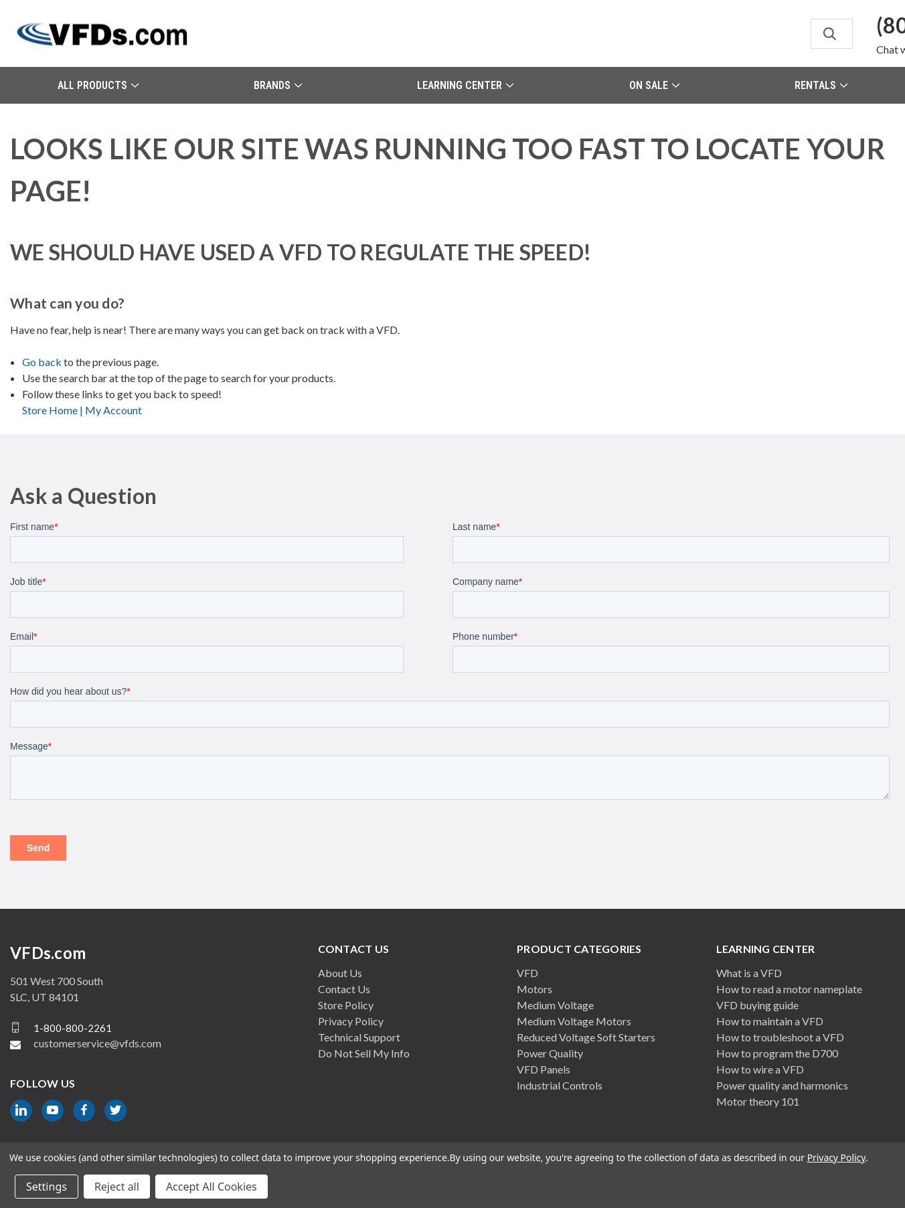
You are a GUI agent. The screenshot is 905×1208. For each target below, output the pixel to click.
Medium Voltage (555, 1005)
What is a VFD (749, 972)
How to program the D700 (777, 1053)
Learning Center (465, 85)
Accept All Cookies (211, 1186)
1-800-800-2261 (72, 1027)
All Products (98, 85)
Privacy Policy (351, 1021)
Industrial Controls (559, 1085)
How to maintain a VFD (769, 1021)
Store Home (53, 410)
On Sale (654, 85)
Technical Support (359, 1037)
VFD (527, 972)
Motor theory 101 (757, 1101)
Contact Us (344, 988)
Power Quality (550, 1053)
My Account (113, 410)
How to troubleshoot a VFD (780, 1037)
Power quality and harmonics (782, 1085)
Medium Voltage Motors (574, 1021)
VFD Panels (543, 1069)
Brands (278, 85)
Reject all (116, 1186)
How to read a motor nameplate (789, 988)
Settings (46, 1186)
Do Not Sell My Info (364, 1053)
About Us (340, 972)
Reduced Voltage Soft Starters (586, 1037)
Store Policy (346, 1005)
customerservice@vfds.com (97, 1043)
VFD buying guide (757, 1005)
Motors (534, 988)
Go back (42, 361)
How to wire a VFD (760, 1069)
